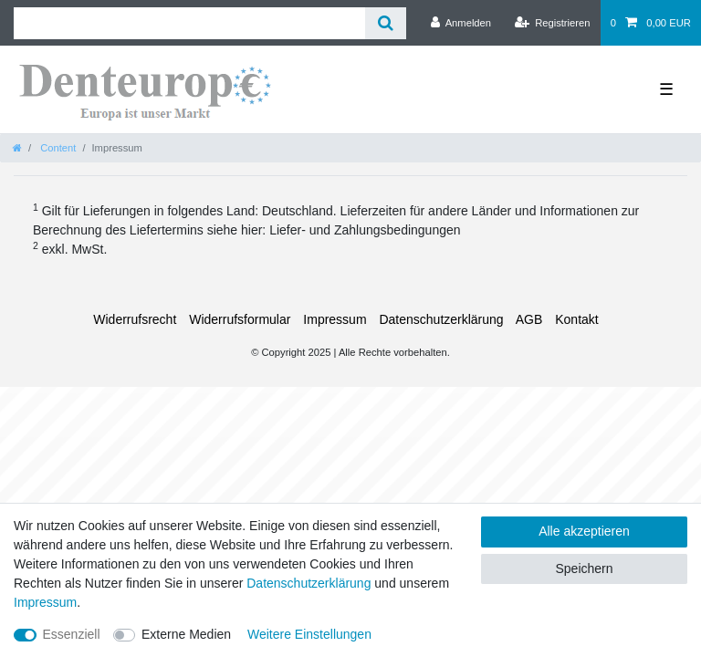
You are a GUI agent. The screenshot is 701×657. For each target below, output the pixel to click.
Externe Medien (186, 634)
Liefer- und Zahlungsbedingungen (364, 230)
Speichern (583, 568)
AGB (529, 319)
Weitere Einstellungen (309, 634)
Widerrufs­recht (134, 319)
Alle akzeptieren (584, 531)
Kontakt (576, 319)
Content (56, 147)
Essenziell (71, 634)
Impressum (334, 319)
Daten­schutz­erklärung (441, 319)
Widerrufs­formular (239, 319)
